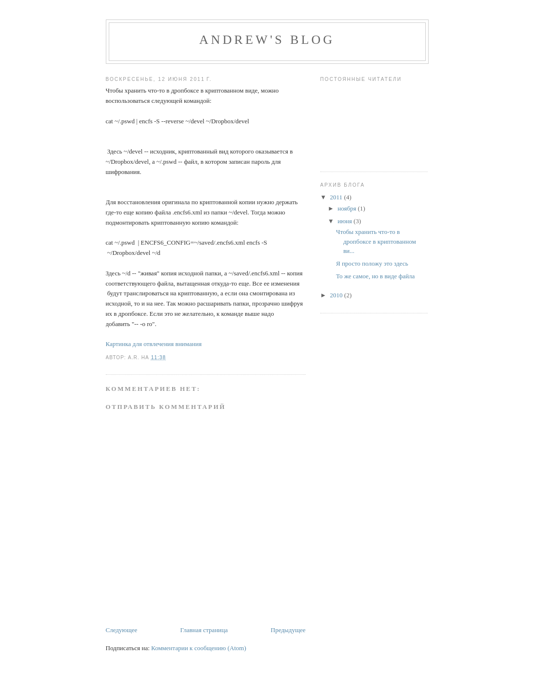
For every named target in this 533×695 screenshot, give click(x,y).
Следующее (122, 630)
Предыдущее (288, 630)
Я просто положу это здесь (372, 263)
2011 (337, 197)
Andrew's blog (267, 40)
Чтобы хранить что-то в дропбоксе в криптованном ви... (376, 241)
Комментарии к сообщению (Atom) (198, 648)
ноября (347, 208)
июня (345, 221)
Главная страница (204, 630)
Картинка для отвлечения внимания (154, 344)
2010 (337, 295)
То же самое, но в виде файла (375, 276)
